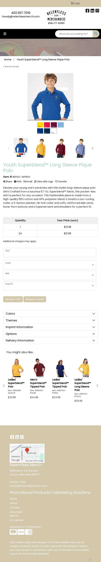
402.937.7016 (20, 13)
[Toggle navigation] (5, 34)
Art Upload (16, 520)
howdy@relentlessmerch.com (21, 16)
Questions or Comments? (25, 527)
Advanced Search (16, 514)
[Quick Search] (74, 33)
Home (13, 499)
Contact (15, 507)
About (13, 503)
